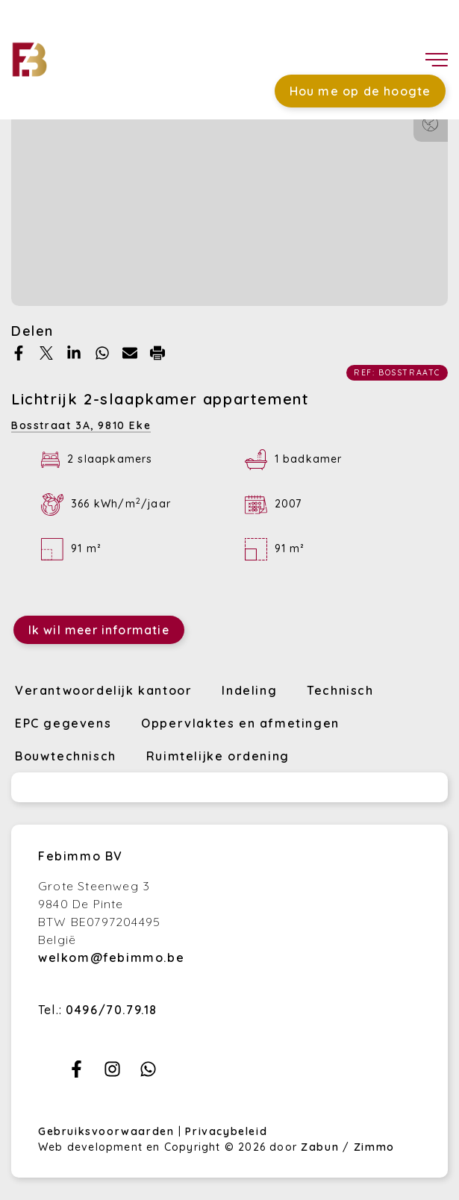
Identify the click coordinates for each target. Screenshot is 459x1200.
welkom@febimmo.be (111, 957)
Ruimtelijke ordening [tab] (218, 756)
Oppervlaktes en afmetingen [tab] (240, 723)
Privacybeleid (226, 1131)
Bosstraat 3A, (81, 425)
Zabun (320, 1147)
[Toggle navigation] (436, 59)
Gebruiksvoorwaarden (108, 1131)
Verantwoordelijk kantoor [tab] (103, 690)
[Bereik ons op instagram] (112, 1073)
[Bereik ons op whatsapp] (148, 1073)
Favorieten (308, 43)
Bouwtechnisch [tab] (65, 756)
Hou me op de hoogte (360, 91)
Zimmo (374, 1147)
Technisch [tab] (340, 690)
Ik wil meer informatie (98, 629)
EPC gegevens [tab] (63, 723)
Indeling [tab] (249, 690)
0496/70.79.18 (111, 1009)
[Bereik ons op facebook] (76, 1073)
